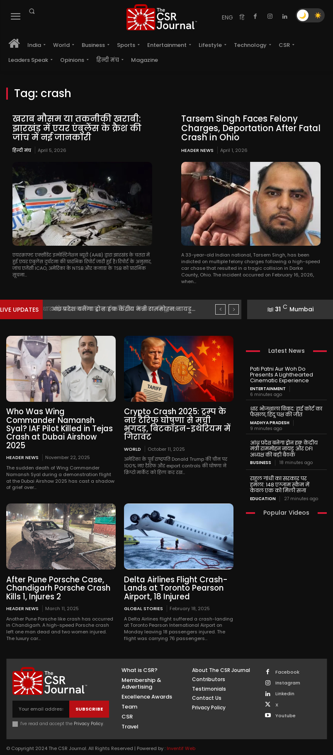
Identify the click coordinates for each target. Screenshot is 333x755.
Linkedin (284, 682)
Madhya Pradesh (269, 421)
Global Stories (143, 597)
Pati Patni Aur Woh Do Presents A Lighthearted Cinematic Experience (279, 373)
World (132, 439)
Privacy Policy (88, 713)
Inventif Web (181, 737)
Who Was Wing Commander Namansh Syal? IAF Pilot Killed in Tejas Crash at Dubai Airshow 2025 (61, 423)
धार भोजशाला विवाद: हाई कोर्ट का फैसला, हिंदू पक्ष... (118, 308)
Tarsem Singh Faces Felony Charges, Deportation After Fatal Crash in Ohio (248, 128)
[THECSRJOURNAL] (161, 17)
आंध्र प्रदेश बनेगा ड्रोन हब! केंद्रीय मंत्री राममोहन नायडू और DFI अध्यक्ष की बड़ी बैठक (283, 446)
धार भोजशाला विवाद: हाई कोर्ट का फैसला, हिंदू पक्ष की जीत (285, 410)
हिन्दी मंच (21, 149)
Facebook (287, 661)
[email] (40, 698)
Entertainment (268, 388)
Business (260, 460)
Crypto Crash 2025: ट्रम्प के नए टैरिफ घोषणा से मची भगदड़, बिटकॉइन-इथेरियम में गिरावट (178, 419)
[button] (31, 11)
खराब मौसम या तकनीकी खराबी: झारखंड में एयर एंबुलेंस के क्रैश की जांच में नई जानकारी (76, 128)
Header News (197, 149)
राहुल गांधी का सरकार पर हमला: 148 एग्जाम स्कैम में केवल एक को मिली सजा (286, 481)
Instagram (287, 672)
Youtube (285, 704)
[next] (233, 308)
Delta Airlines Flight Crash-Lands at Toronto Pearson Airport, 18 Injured (174, 577)
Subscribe (89, 697)
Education (263, 495)
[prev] (220, 308)
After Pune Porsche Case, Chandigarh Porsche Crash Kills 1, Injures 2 (56, 577)
